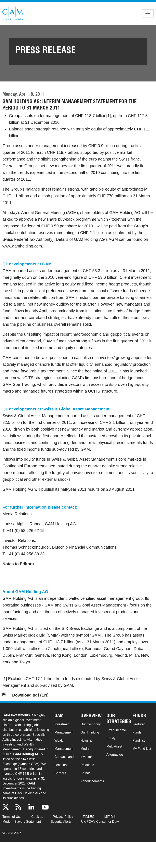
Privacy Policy (63, 816)
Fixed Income (116, 730)
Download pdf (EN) (30, 695)
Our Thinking (89, 732)
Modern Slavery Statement (21, 821)
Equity (110, 738)
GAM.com (12, 13)
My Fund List (141, 748)
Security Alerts (61, 821)
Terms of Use (12, 816)
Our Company (90, 724)
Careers (60, 773)
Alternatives (115, 754)
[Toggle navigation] (148, 13)
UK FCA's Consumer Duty (100, 821)
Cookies (37, 816)
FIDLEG (89, 816)
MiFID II (110, 816)
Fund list (138, 740)
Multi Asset (114, 746)
